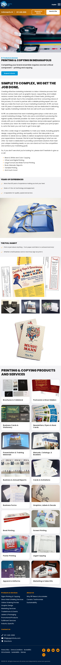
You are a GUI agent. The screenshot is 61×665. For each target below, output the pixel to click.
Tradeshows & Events (9, 611)
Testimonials (38, 599)
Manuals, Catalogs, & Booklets (42, 453)
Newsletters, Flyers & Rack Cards (44, 426)
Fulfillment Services (8, 620)
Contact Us (5, 629)
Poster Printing (9, 556)
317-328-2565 (21, 12)
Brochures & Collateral (13, 400)
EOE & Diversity (5, 652)
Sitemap (23, 652)
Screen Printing (40, 530)
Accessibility (27, 649)
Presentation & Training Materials (13, 453)
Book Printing (8, 530)
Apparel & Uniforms (11, 581)
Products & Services (10, 58)
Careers (30, 599)
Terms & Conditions (17, 649)
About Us (30, 593)
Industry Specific (7, 623)
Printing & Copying (13, 596)
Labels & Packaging (8, 614)
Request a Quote (38, 12)
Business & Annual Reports (14, 480)
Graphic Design (7, 605)
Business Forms (10, 505)
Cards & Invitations (41, 480)
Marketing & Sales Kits (43, 581)
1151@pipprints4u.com (10, 638)
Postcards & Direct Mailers (44, 400)
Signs (3, 596)
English (54, 4)
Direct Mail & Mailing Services (12, 599)
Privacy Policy (5, 649)
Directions (6, 641)
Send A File (53, 11)
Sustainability (32, 602)
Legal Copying (39, 556)
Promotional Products (9, 617)
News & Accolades (40, 596)
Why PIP (30, 596)
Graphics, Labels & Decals (44, 505)
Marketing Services (8, 608)
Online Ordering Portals (10, 602)
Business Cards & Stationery (10, 426)
